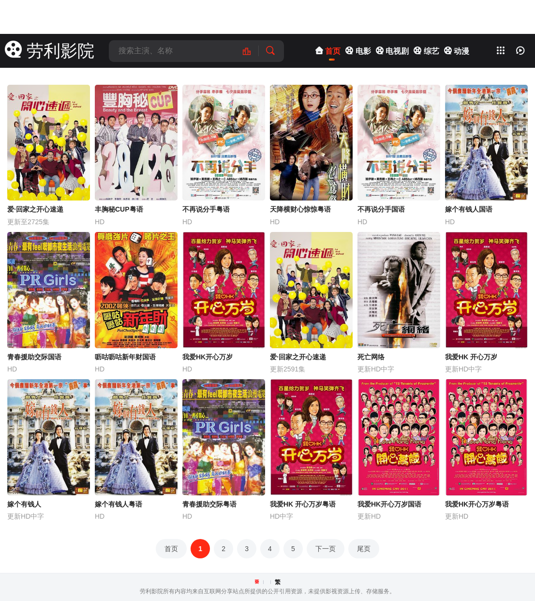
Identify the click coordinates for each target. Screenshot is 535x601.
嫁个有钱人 (24, 504)
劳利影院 (49, 50)
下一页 (325, 549)
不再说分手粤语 (206, 209)
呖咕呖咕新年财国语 (125, 357)
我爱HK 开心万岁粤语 (303, 504)
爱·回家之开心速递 (35, 209)
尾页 (364, 549)
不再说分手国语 (381, 209)
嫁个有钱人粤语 (118, 504)
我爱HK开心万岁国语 (389, 504)
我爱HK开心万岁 (207, 357)
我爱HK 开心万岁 (471, 357)
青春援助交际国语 (34, 357)
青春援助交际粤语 (209, 504)
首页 (171, 549)
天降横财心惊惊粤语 (300, 209)
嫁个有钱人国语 (468, 209)
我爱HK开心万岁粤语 (477, 504)
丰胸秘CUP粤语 (119, 209)
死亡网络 (371, 357)
